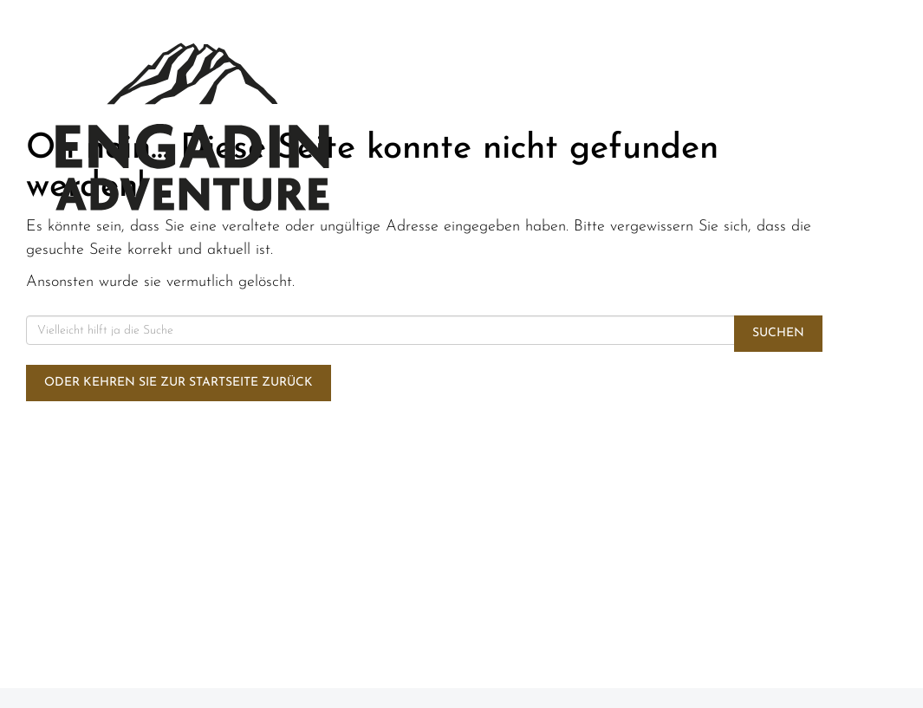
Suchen (778, 333)
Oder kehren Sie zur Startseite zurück (178, 382)
